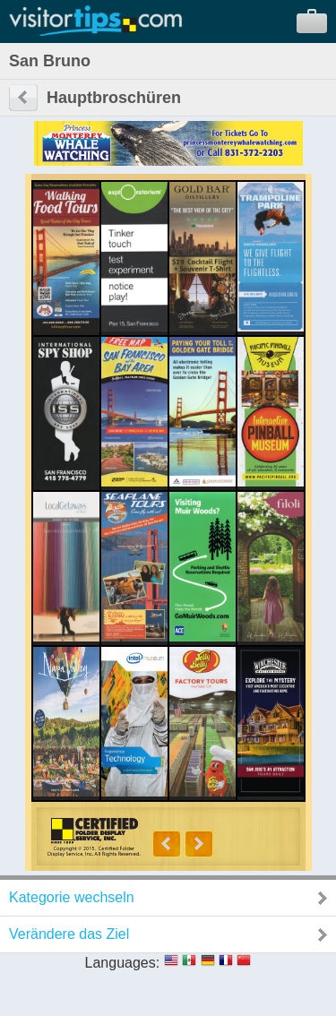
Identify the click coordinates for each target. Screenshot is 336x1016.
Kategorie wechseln (71, 897)
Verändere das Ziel (69, 934)
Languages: (122, 962)
